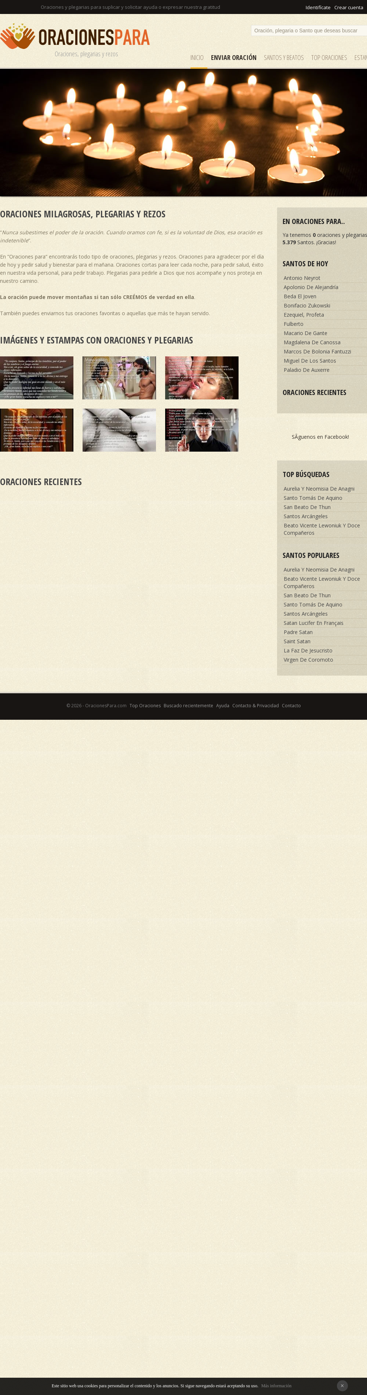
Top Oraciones (329, 57)
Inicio (197, 57)
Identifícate (318, 7)
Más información (276, 1385)
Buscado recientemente (188, 705)
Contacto (291, 705)
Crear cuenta (348, 7)
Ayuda (222, 705)
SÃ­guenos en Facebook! (320, 436)
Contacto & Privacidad (255, 705)
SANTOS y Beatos (284, 57)
